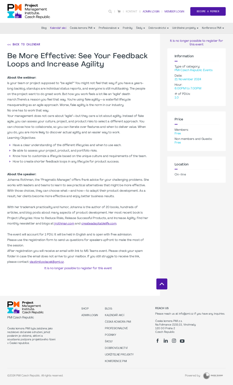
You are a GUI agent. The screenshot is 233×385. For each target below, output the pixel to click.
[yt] (182, 341)
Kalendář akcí (58, 28)
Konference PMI (213, 28)
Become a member (208, 11)
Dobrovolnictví (159, 28)
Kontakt (131, 11)
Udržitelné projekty (185, 28)
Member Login (174, 11)
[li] (165, 341)
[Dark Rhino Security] (213, 376)
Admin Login (151, 11)
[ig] (174, 341)
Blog (44, 28)
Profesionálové (109, 28)
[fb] (157, 341)
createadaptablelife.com (98, 223)
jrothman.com (64, 223)
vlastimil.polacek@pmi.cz (47, 262)
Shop (85, 308)
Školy (140, 28)
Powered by (192, 375)
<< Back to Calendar (23, 44)
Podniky (127, 28)
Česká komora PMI (82, 28)
